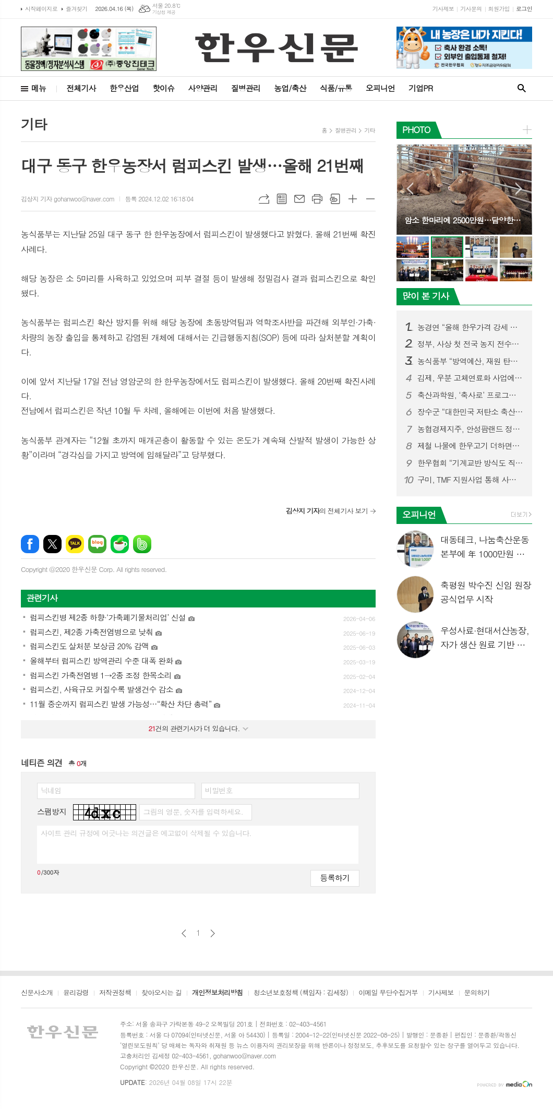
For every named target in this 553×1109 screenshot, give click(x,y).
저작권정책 (115, 993)
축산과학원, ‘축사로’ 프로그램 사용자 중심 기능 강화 (470, 395)
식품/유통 (336, 87)
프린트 (317, 199)
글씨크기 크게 (352, 199)
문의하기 (477, 993)
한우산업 (124, 87)
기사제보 (443, 9)
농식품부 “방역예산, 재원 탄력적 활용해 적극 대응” (470, 361)
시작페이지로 (41, 9)
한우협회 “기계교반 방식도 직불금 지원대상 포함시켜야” (470, 463)
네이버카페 (120, 544)
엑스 (52, 544)
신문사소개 (37, 993)
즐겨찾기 (76, 9)
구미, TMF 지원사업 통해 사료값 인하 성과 (470, 479)
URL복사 (264, 199)
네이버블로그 (97, 544)
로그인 (524, 9)
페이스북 (30, 544)
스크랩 (335, 199)
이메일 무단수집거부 (388, 993)
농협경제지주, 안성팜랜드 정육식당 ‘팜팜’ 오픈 (470, 429)
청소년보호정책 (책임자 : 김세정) (301, 993)
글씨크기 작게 (370, 199)
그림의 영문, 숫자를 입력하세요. (193, 811)
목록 (281, 199)
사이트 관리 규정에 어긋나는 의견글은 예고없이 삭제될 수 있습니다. (146, 833)
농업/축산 (290, 87)
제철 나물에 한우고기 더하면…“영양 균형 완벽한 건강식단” (470, 445)
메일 (299, 199)
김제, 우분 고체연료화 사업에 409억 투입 (470, 378)
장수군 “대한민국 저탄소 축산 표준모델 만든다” (470, 412)
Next (518, 188)
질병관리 (245, 87)
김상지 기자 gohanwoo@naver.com (67, 198)
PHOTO (416, 129)
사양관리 (202, 87)
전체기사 (80, 87)
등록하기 (335, 877)
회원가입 (499, 9)
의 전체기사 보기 (327, 511)
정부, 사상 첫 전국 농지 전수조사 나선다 (470, 344)
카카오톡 (75, 544)
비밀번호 (219, 790)
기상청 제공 (164, 12)
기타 (369, 130)
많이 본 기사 (425, 296)
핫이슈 (163, 87)
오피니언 (380, 87)
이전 (184, 933)
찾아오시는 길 (161, 993)
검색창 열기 (521, 88)
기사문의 (471, 9)
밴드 (142, 544)
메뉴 (38, 87)
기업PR (420, 87)
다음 (213, 933)
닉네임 (51, 790)
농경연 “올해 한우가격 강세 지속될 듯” (470, 327)
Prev (409, 188)
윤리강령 (76, 993)
